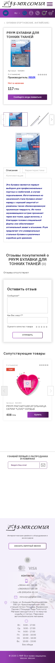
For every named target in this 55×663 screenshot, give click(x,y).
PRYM (32, 77)
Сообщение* (13, 295)
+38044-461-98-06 (27, 585)
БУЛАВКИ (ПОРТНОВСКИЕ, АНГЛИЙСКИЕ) (27, 22)
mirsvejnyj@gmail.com (30, 597)
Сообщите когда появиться (28, 97)
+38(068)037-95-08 (27, 588)
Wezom (31, 658)
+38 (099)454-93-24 (27, 592)
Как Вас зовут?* (15, 315)
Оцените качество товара (20, 327)
